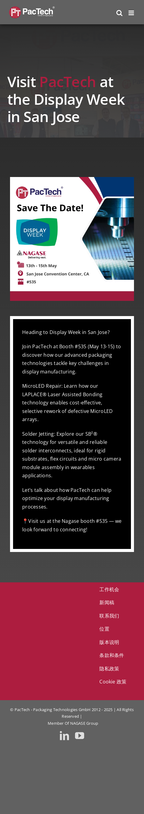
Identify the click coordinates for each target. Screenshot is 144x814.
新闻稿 (106, 602)
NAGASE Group (84, 723)
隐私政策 (109, 668)
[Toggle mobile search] (119, 13)
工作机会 (109, 589)
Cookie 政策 (112, 681)
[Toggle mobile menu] (132, 13)
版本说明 (109, 642)
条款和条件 (111, 655)
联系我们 (109, 615)
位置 (104, 628)
